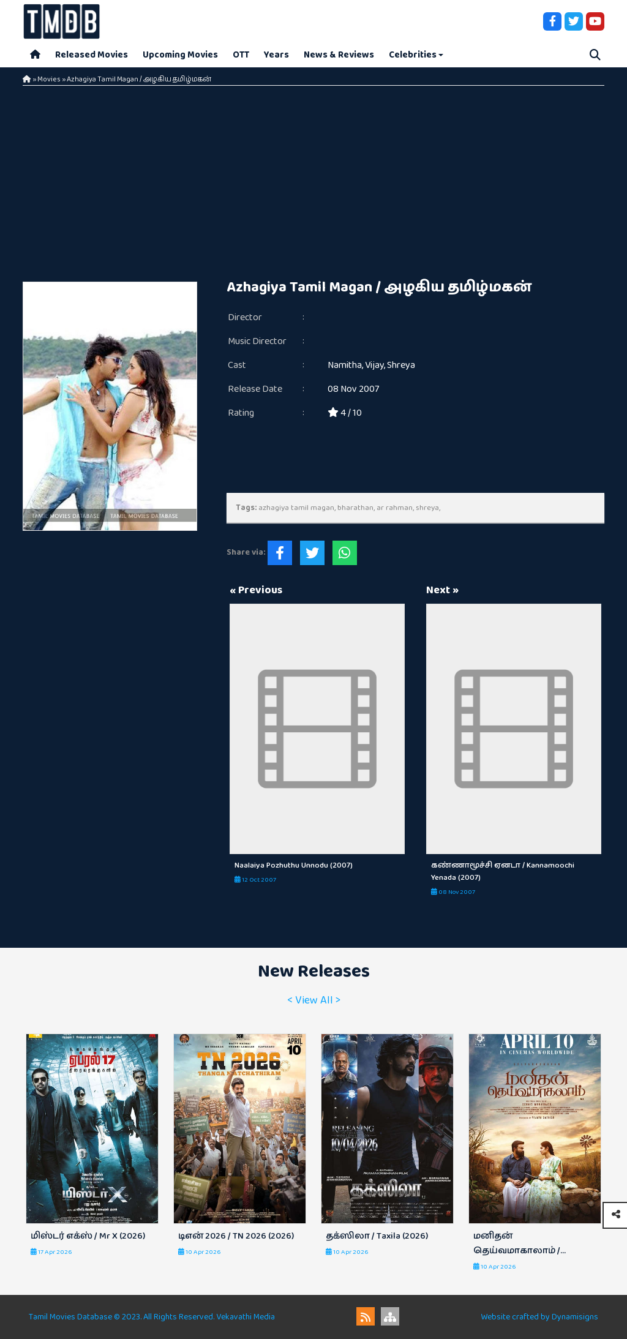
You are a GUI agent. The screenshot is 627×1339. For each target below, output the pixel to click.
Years (276, 55)
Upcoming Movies (180, 55)
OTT (241, 55)
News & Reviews (339, 55)
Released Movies (91, 55)
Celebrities (413, 55)
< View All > (313, 1000)
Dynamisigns (575, 1317)
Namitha (345, 365)
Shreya (401, 365)
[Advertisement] (313, 177)
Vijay (374, 365)
